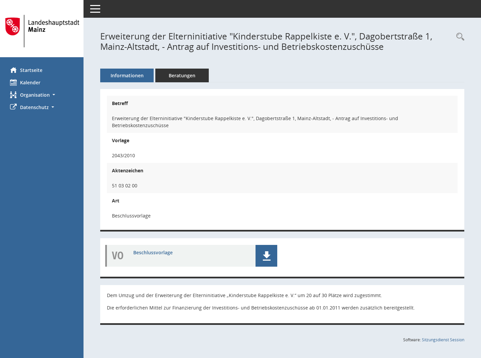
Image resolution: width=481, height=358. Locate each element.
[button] (42, 95)
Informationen (127, 75)
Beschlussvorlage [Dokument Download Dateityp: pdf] (153, 252)
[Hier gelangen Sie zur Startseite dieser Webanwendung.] (42, 31)
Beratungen (182, 75)
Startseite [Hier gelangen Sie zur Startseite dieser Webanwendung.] (26, 70)
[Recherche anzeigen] (458, 36)
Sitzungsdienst (443, 340)
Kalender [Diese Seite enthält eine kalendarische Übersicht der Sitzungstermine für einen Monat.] (25, 82)
